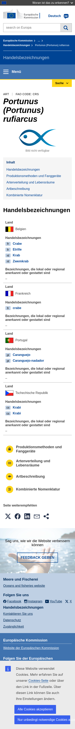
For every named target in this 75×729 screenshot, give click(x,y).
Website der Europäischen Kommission (31, 648)
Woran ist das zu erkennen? (52, 2)
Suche (66, 27)
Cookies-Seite (38, 680)
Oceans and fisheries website (24, 585)
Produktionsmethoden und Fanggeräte (33, 176)
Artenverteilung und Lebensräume (30, 182)
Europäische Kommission (18, 40)
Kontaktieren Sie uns (18, 613)
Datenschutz (12, 620)
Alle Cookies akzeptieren (35, 709)
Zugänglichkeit (13, 626)
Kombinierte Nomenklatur (24, 195)
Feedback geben (37, 558)
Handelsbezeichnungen (16, 45)
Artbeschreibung (18, 188)
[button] (8, 516)
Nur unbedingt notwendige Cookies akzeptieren (44, 719)
